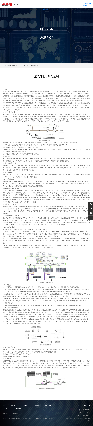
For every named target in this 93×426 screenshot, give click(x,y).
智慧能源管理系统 (11, 65)
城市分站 (44, 418)
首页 (4, 405)
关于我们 (38, 9)
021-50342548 (83, 406)
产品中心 (52, 9)
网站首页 (31, 9)
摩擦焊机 (15, 413)
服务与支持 (67, 9)
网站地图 (51, 418)
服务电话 (86, 5)
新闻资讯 (59, 9)
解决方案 (45, 9)
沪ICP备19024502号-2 (36, 418)
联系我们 (74, 9)
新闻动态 (48, 405)
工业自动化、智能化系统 (30, 65)
